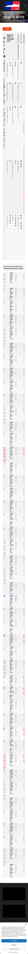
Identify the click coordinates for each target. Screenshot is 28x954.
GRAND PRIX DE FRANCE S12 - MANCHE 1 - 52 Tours (11, 453)
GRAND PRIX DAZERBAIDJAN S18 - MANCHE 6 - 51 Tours (11, 829)
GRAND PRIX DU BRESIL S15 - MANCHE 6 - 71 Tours (11, 733)
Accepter (14, 941)
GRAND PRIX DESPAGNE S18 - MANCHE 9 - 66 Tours (11, 842)
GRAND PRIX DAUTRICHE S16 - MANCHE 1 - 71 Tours (11, 760)
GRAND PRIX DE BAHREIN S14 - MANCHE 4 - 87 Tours (11, 614)
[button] (26, 924)
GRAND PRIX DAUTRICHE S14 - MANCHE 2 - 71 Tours (11, 588)
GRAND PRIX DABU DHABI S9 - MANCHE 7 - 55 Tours (11, 321)
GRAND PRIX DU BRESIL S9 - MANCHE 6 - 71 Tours (11, 308)
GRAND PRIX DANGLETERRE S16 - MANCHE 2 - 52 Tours (11, 776)
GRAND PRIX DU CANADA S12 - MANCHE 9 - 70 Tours (11, 533)
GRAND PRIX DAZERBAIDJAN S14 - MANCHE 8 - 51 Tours (11, 640)
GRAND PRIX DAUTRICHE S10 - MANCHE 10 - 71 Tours (11, 400)
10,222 (4, 65)
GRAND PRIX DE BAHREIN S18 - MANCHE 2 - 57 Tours (11, 804)
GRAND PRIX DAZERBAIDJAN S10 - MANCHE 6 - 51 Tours (11, 374)
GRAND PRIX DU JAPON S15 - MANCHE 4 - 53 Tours (11, 707)
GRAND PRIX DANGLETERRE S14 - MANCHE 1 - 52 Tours (11, 573)
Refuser (14, 945)
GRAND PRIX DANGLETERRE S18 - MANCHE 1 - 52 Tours (11, 788)
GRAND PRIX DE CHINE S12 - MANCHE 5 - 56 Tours (11, 481)
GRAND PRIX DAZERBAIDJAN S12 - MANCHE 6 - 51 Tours (11, 494)
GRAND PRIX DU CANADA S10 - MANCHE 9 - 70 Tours (11, 387)
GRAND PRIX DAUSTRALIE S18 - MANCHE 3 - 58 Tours (11, 816)
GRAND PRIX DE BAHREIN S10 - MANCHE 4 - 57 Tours (11, 361)
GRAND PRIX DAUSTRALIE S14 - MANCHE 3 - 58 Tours (11, 601)
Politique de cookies (13, 952)
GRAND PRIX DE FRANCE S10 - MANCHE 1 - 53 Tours (11, 333)
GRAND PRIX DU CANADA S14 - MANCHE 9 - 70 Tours (11, 653)
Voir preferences (14, 949)
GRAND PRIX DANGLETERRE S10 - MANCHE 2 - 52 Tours (11, 349)
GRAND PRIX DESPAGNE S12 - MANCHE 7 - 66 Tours (11, 507)
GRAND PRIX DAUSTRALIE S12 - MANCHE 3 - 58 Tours (11, 469)
